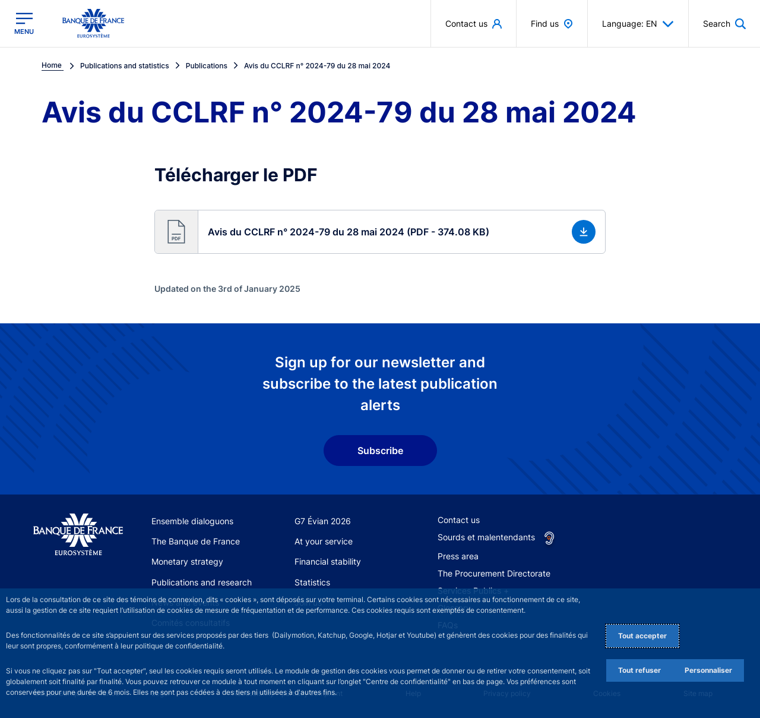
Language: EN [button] (638, 24)
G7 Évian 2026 (322, 521)
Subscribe (380, 450)
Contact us (459, 520)
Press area (458, 556)
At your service (323, 541)
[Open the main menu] (24, 23)
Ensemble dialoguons (192, 521)
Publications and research (201, 582)
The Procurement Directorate (494, 573)
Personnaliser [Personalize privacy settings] (708, 670)
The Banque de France (195, 541)
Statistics (312, 582)
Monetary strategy (187, 561)
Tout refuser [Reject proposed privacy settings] (639, 670)
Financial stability (327, 561)
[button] (380, 232)
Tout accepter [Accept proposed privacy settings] (642, 635)
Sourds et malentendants (486, 537)
